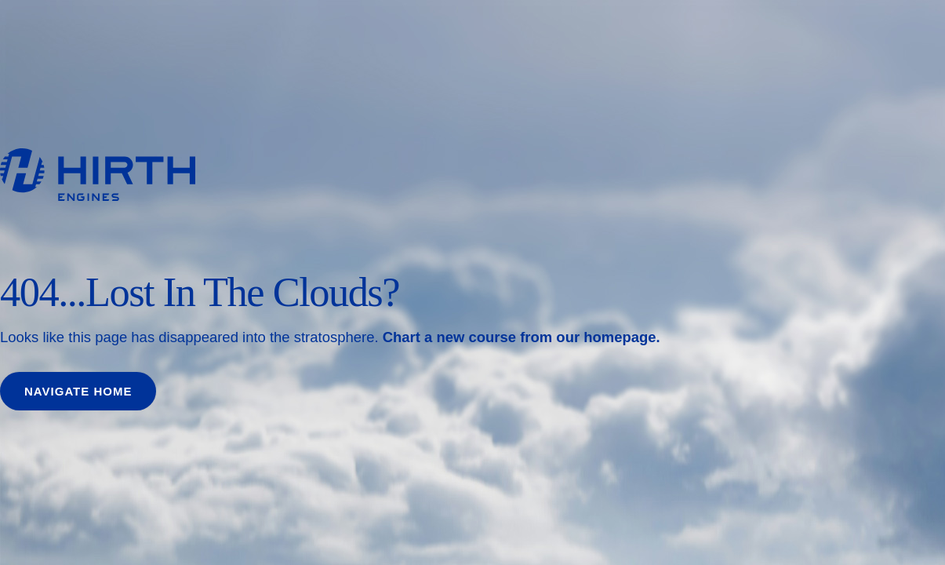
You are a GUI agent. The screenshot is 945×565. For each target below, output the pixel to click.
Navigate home (78, 391)
